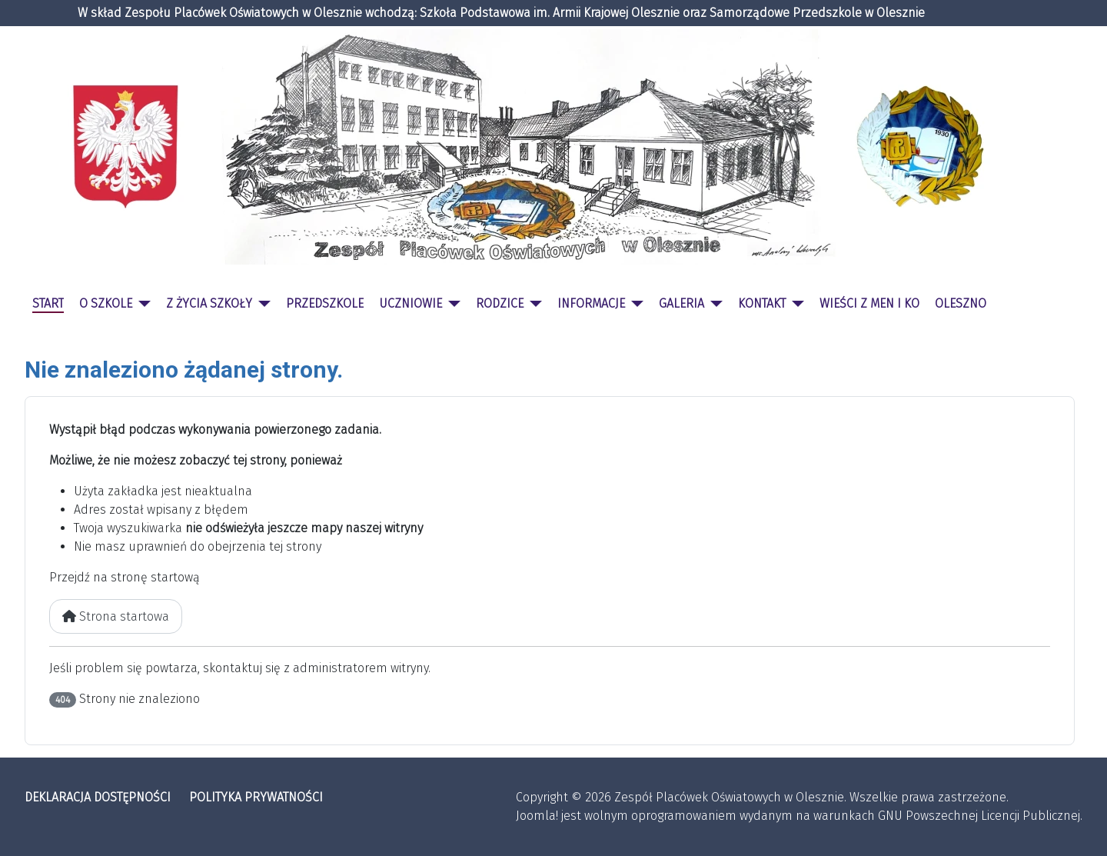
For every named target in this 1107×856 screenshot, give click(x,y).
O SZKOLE (105, 303)
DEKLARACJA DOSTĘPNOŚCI (98, 797)
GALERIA (681, 303)
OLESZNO (960, 303)
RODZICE (500, 303)
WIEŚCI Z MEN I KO (869, 303)
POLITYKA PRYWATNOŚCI (256, 797)
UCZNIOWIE (410, 303)
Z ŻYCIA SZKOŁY (209, 303)
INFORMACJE (591, 303)
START (48, 303)
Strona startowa (115, 616)
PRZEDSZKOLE (325, 303)
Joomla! (537, 815)
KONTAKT (762, 303)
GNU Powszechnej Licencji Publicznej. (980, 815)
